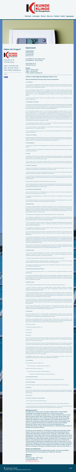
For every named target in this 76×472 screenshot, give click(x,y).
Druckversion (8, 468)
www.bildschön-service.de (32, 461)
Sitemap (15, 468)
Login (70, 468)
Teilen (6, 77)
